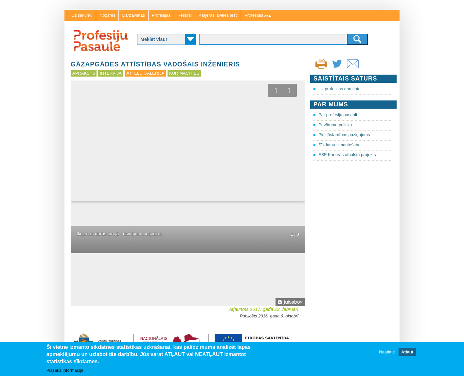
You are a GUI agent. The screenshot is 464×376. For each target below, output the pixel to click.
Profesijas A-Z (257, 15)
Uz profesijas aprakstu (339, 88)
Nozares (107, 15)
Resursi (184, 15)
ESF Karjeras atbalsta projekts (347, 154)
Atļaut (407, 351)
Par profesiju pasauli (337, 114)
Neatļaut (387, 351)
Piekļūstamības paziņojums (344, 134)
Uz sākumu (82, 15)
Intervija (110, 73)
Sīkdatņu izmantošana (339, 144)
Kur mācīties (184, 73)
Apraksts (83, 73)
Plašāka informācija (64, 370)
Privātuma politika (335, 124)
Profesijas (161, 15)
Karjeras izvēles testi (218, 15)
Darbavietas (133, 15)
